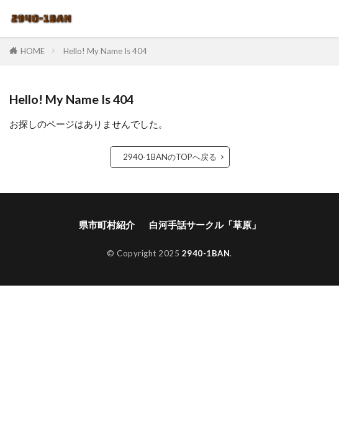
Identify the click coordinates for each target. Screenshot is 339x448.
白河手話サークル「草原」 (205, 224)
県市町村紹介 (107, 224)
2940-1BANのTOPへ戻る (170, 157)
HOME (32, 51)
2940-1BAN (206, 253)
